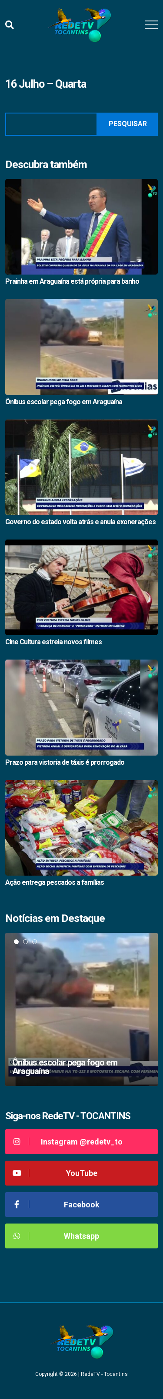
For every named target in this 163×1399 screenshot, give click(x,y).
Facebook (56, 1204)
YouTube (54, 1173)
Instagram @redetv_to (67, 1141)
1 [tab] (16, 941)
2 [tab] (25, 941)
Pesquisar (128, 124)
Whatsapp (55, 1236)
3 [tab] (34, 941)
